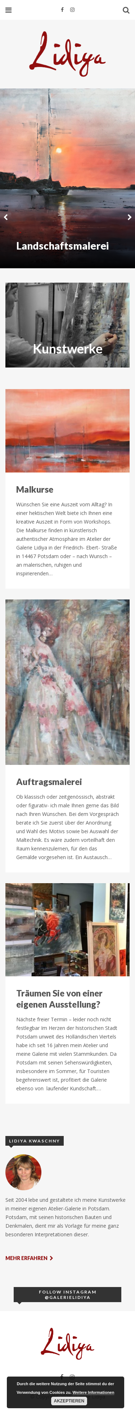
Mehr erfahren (29, 1258)
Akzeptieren (69, 1401)
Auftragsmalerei (49, 781)
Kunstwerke (68, 348)
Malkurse (34, 489)
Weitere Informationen (93, 1392)
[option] (67, 178)
